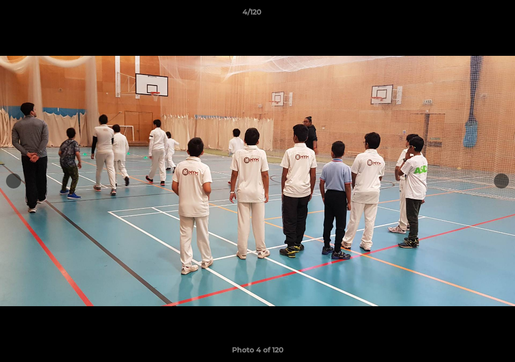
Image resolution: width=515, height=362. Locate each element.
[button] (473, 14)
